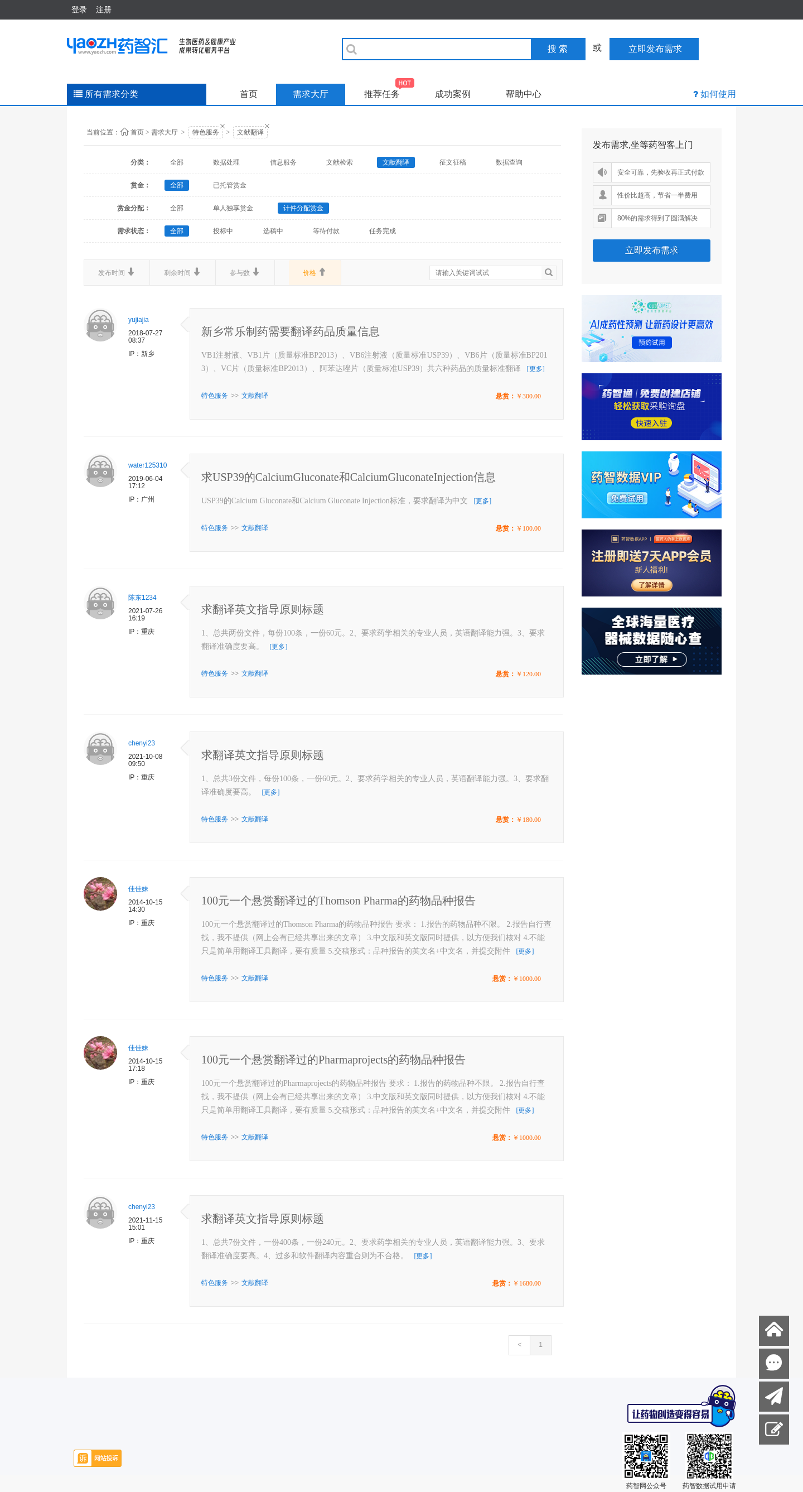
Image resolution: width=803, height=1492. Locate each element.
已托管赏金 (229, 185)
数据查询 (509, 162)
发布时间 (117, 272)
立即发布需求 (652, 250)
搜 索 (558, 49)
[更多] (536, 369)
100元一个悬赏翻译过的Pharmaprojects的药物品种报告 (333, 1059)
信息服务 (283, 162)
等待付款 (326, 231)
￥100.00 (528, 528)
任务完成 (382, 231)
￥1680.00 (526, 1283)
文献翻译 (250, 132)
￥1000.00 (526, 979)
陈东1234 (142, 597)
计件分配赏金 (303, 208)
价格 (315, 272)
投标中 (223, 231)
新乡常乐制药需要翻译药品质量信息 (290, 331)
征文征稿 (452, 162)
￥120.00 (528, 674)
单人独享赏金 (233, 208)
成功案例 (453, 94)
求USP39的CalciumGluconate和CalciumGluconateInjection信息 (348, 477)
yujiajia (138, 320)
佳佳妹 (138, 889)
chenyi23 (141, 743)
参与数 (245, 272)
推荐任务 (389, 91)
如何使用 (718, 94)
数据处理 (226, 162)
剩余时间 (182, 272)
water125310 (147, 465)
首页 (249, 94)
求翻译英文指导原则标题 (262, 609)
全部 (176, 162)
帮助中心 (523, 94)
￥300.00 (528, 396)
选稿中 (273, 231)
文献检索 (339, 162)
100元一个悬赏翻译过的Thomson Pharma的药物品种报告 (338, 900)
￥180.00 (528, 820)
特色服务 (205, 132)
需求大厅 (310, 94)
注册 (104, 9)
